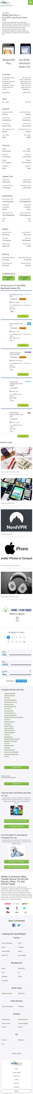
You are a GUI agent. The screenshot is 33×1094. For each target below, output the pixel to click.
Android (4, 1040)
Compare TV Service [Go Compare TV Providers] (16, 862)
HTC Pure (7, 743)
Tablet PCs (21, 993)
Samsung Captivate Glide (11, 754)
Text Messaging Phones (23, 1025)
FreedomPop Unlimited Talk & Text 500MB (16, 383)
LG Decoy (7, 734)
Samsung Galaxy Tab (10, 706)
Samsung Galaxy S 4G (10, 702)
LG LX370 (7, 697)
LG (19, 972)
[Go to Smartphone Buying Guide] (16, 489)
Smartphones (6, 1019)
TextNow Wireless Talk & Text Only (15, 353)
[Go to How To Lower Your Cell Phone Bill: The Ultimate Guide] (16, 458)
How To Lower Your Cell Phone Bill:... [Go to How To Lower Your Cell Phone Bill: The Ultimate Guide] (10, 472)
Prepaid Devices (23, 1019)
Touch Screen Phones (6, 1025)
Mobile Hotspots (7, 993)
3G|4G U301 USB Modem (11, 752)
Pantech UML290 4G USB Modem (13, 717)
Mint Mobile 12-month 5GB (16, 295)
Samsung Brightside (9, 693)
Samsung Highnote (9, 732)
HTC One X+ (7, 708)
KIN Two (6, 756)
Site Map (16, 1087)
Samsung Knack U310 (10, 715)
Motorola (4, 976)
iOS (3, 1044)
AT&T (19, 943)
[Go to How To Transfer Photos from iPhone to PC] (16, 552)
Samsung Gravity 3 (9, 721)
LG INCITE (7, 719)
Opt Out (16, 1091)
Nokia (20, 976)
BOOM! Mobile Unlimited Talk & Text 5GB (16, 414)
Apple (3, 968)
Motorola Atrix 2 (8, 737)
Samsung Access (9, 704)
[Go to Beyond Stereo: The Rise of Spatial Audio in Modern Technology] (16, 583)
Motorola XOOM (8, 711)
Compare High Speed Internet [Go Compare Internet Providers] (16, 867)
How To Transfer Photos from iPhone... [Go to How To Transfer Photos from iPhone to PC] (11, 565)
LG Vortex (7, 747)
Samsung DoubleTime (10, 700)
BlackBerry (21, 968)
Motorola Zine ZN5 (9, 749)
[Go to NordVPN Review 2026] (16, 520)
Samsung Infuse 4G (9, 713)
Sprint (3, 947)
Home (16, 1068)
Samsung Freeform (9, 695)
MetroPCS (5, 955)
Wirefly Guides (16, 1053)
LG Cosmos (7, 723)
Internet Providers (7, 1006)
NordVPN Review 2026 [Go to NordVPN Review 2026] (7, 534)
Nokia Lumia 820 (9, 728)
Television (21, 1006)
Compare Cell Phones (6, 5)
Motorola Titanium (9, 745)
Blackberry (21, 1040)
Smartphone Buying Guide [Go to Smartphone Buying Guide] (7, 503)
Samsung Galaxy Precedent (12, 739)
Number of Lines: (16, 632)
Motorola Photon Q (9, 730)
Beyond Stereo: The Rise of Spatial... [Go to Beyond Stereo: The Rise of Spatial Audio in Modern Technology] (10, 596)
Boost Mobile (22, 955)
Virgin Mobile (6, 951)
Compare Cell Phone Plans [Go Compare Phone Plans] (16, 821)
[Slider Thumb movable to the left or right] (8, 655)
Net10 (20, 951)
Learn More (16, 767)
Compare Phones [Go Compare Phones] (16, 826)
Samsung (5, 980)
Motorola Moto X (8, 726)
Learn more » (6, 92)
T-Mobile (20, 947)
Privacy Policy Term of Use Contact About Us (16, 1078)
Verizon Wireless (7, 943)
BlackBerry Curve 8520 (10, 741)
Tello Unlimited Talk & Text (16, 324)
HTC (3, 972)
